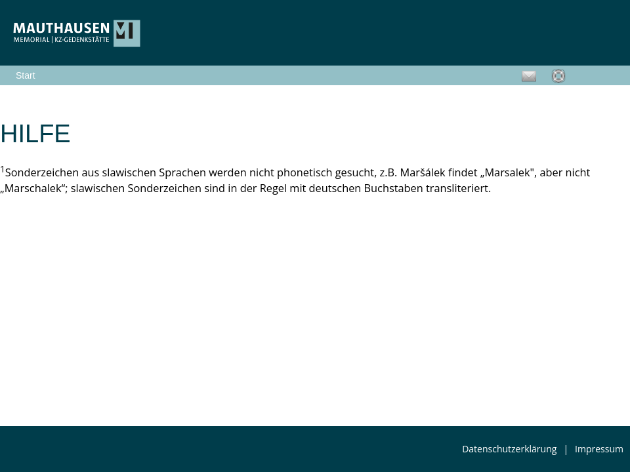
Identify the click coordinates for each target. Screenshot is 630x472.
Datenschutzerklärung (509, 448)
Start (25, 75)
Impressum (599, 448)
